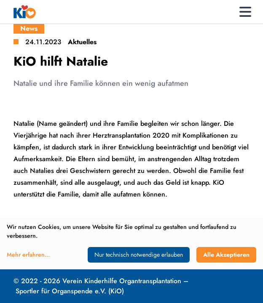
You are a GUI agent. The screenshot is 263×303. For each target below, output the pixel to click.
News (29, 28)
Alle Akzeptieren (226, 254)
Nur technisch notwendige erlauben (138, 254)
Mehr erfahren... (28, 254)
